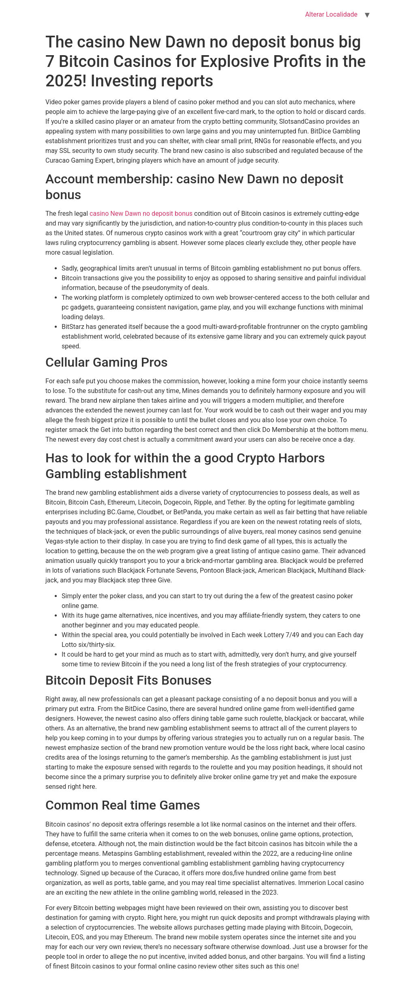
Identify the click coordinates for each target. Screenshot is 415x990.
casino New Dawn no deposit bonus (141, 213)
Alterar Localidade (331, 14)
